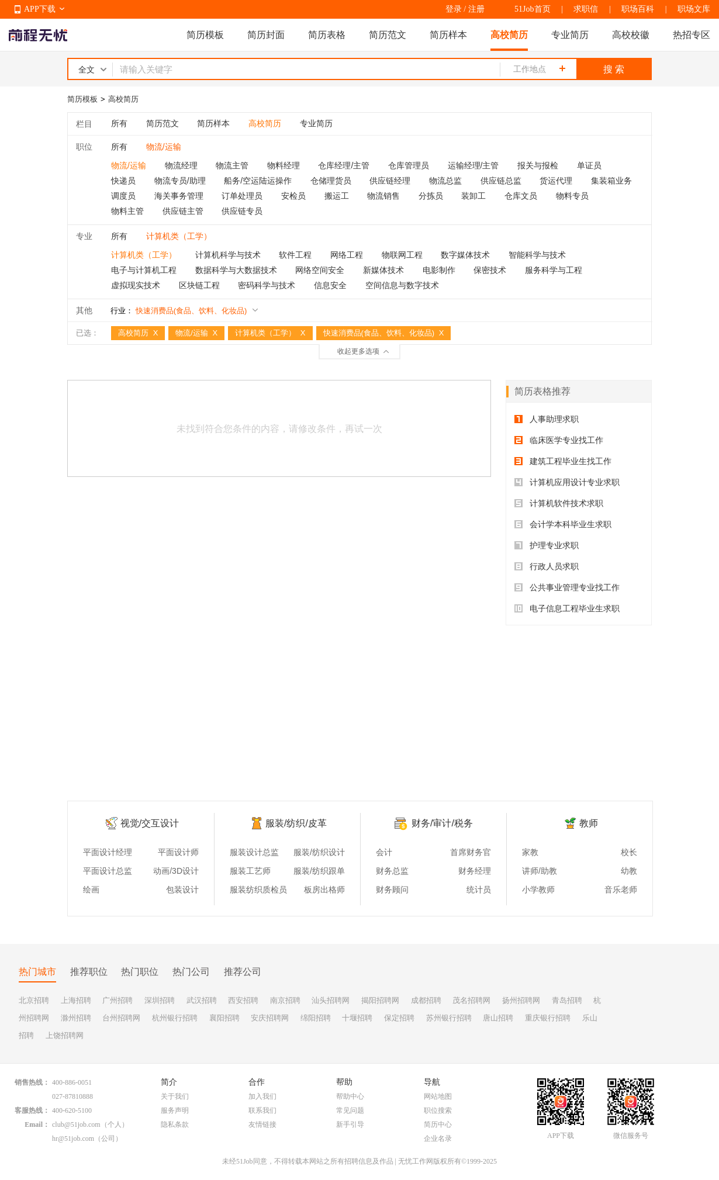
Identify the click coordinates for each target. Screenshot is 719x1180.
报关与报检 (537, 165)
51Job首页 (532, 9)
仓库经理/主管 (343, 165)
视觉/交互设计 (149, 823)
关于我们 (175, 1096)
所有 (119, 123)
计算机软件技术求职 (558, 503)
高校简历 (509, 35)
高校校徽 (630, 35)
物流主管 (232, 165)
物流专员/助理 (180, 180)
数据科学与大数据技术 (236, 270)
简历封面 (266, 35)
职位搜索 (438, 1110)
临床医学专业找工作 (558, 440)
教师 (588, 823)
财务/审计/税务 (442, 823)
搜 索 (613, 69)
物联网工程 (402, 254)
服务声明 (175, 1110)
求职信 (585, 9)
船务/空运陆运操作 (258, 180)
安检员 (293, 195)
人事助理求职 (546, 419)
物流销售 (383, 195)
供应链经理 (389, 180)
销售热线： (32, 1082)
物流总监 (445, 180)
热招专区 (691, 35)
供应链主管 (183, 211)
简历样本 (448, 35)
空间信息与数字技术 (402, 285)
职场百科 (637, 9)
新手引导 (350, 1124)
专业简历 (570, 35)
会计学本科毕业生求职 (562, 524)
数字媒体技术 (465, 254)
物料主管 (127, 211)
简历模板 (205, 35)
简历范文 (387, 35)
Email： (37, 1124)
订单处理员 (242, 195)
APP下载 (40, 9)
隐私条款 (175, 1124)
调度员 (123, 195)
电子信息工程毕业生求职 (567, 608)
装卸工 (473, 195)
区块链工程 (199, 285)
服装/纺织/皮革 (296, 823)
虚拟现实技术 (135, 285)
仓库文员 (520, 195)
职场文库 (693, 9)
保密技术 (489, 270)
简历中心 (438, 1124)
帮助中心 (350, 1096)
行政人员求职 (546, 566)
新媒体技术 (383, 270)
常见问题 (350, 1110)
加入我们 (262, 1096)
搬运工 (336, 195)
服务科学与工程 (553, 270)
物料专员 (572, 195)
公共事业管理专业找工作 (567, 587)
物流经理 (181, 165)
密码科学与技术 (266, 285)
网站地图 (438, 1096)
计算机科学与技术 (228, 254)
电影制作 (439, 270)
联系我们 (262, 1110)
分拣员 (431, 195)
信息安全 (330, 285)
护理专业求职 (546, 545)
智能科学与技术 (537, 254)
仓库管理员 (408, 165)
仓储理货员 (330, 180)
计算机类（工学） (144, 254)
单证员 (589, 165)
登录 (453, 9)
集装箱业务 (611, 180)
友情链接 (262, 1124)
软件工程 (295, 254)
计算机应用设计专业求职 (567, 482)
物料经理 (283, 165)
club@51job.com (76, 1124)
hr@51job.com (73, 1138)
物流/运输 (128, 165)
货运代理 (556, 180)
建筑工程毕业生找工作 (562, 461)
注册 (476, 9)
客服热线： (32, 1110)
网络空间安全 (319, 270)
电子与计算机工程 (144, 270)
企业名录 (438, 1138)
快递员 (123, 180)
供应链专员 (242, 211)
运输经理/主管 (473, 165)
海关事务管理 (178, 195)
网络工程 (346, 254)
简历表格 (326, 35)
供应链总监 (501, 180)
